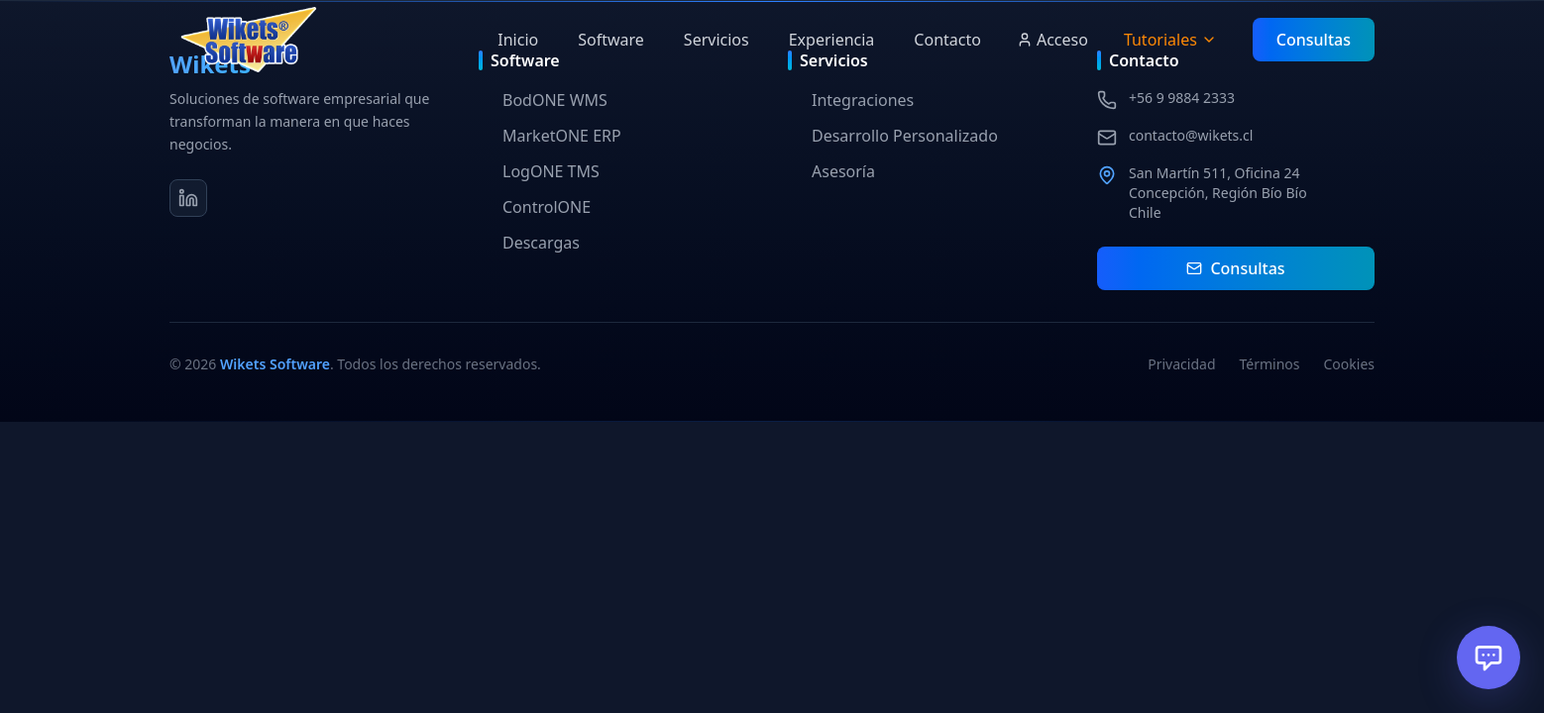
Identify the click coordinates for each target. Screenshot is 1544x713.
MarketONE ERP (550, 136)
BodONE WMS (543, 100)
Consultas (1313, 40)
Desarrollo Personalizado (893, 136)
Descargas (529, 243)
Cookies (1349, 364)
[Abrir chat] (1488, 657)
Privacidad (1181, 364)
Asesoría (831, 171)
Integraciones (851, 100)
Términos (1270, 364)
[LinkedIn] (188, 198)
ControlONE (535, 207)
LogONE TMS (539, 171)
